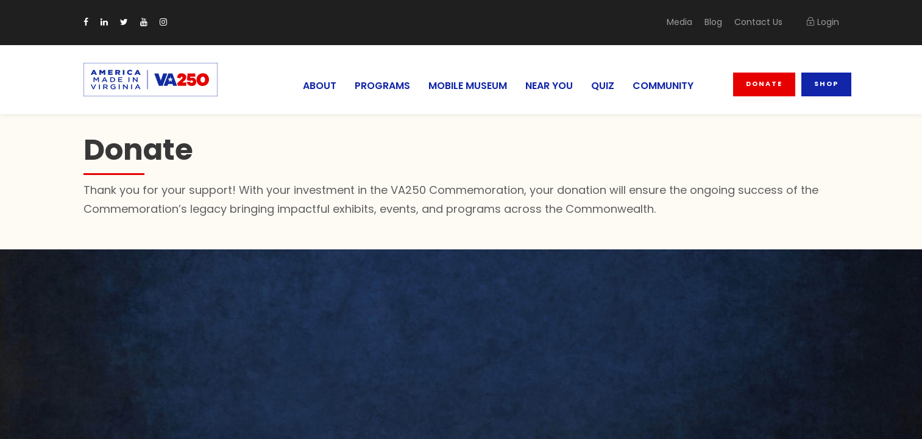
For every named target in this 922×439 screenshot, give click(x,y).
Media (688, 22)
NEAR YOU (549, 85)
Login (823, 22)
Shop (826, 83)
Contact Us (762, 22)
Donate (765, 83)
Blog (720, 22)
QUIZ (605, 85)
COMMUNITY (665, 85)
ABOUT (310, 85)
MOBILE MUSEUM (464, 85)
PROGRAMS (374, 85)
